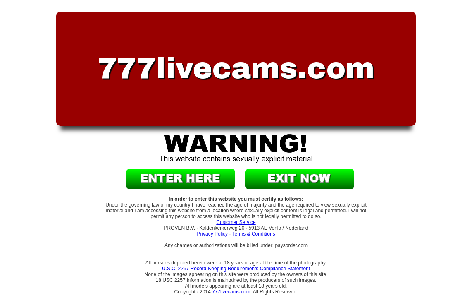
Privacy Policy (212, 234)
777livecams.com (231, 292)
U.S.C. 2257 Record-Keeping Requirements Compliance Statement (236, 269)
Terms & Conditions (253, 234)
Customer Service (235, 222)
